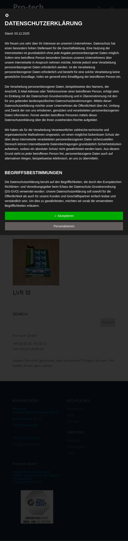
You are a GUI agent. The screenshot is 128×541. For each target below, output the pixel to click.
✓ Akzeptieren (64, 216)
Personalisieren (64, 226)
